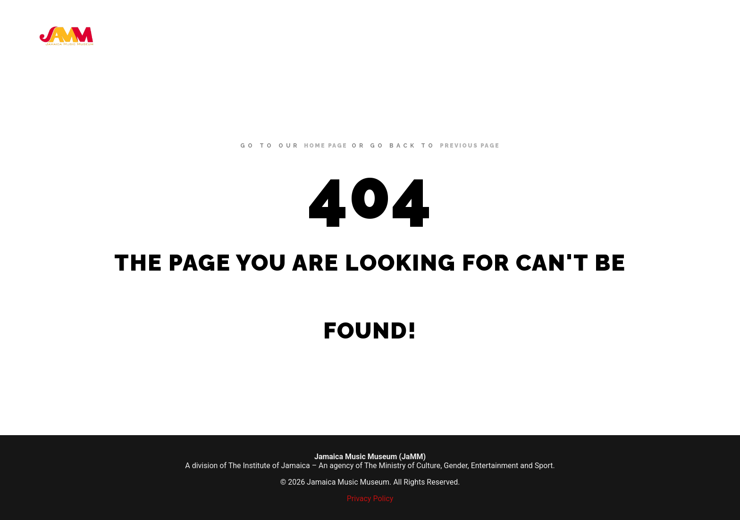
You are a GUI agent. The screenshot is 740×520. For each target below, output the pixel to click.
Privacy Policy (370, 498)
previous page (470, 145)
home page (325, 145)
